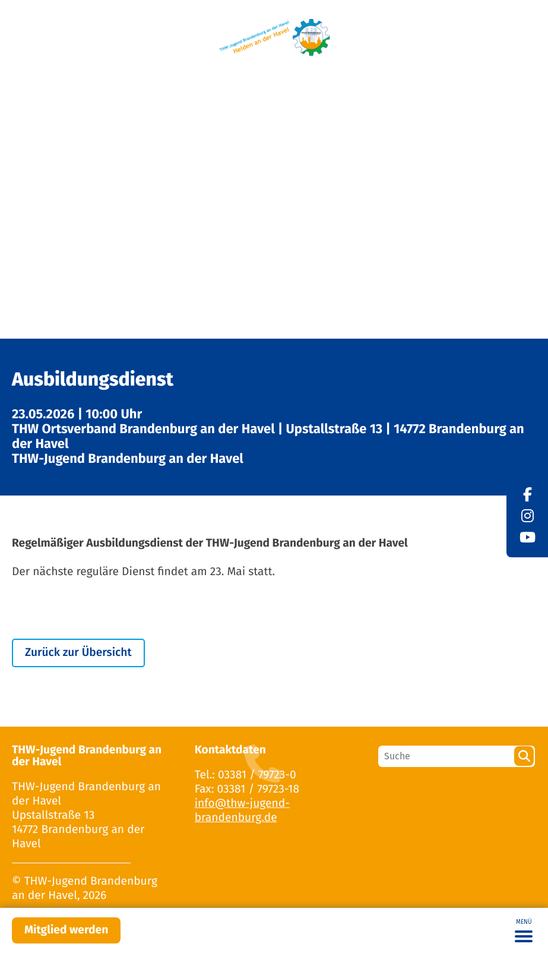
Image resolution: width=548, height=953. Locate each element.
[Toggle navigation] (523, 930)
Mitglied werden (66, 930)
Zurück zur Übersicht (78, 652)
